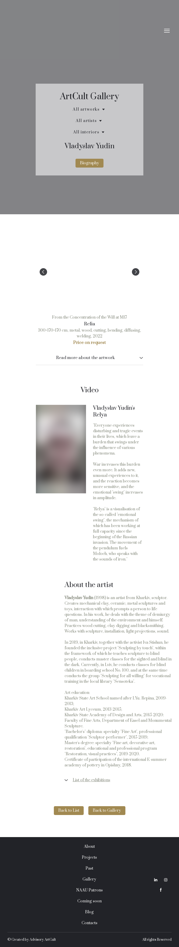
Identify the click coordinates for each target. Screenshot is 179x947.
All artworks (86, 109)
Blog (89, 912)
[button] (89, 163)
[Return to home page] (84, 31)
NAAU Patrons (89, 890)
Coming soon (89, 901)
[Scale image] (89, 272)
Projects (89, 857)
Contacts (89, 923)
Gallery (89, 879)
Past (89, 868)
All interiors (86, 132)
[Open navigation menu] (167, 30)
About (89, 846)
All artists (86, 120)
